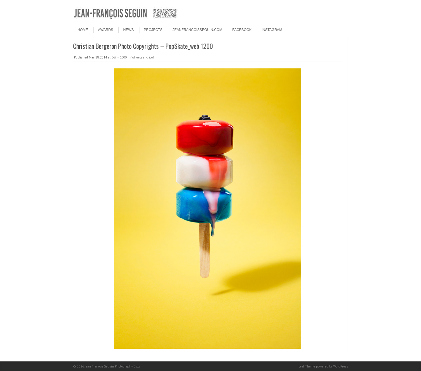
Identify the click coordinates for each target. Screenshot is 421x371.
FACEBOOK (242, 30)
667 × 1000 (119, 57)
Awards (105, 30)
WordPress (340, 366)
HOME (82, 30)
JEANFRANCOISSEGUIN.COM (197, 30)
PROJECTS (153, 30)
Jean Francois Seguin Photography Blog (112, 366)
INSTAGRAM (272, 30)
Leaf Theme (307, 366)
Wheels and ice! (143, 57)
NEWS (128, 30)
